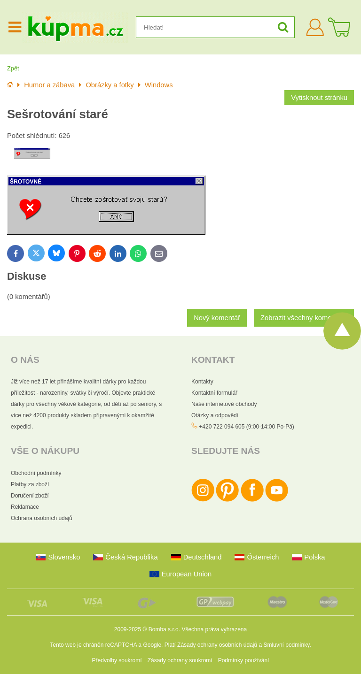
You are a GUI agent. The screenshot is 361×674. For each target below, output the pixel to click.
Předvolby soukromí (117, 660)
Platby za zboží (30, 484)
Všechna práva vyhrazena (214, 629)
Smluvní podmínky (287, 645)
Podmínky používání (243, 660)
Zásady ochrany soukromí (180, 660)
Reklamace (25, 507)
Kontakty (202, 381)
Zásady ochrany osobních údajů (217, 645)
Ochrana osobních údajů (41, 518)
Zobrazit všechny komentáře (303, 318)
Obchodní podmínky (36, 473)
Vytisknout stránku (319, 97)
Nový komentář (217, 318)
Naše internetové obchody (224, 404)
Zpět (13, 68)
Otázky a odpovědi (214, 415)
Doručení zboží (30, 495)
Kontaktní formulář (214, 393)
